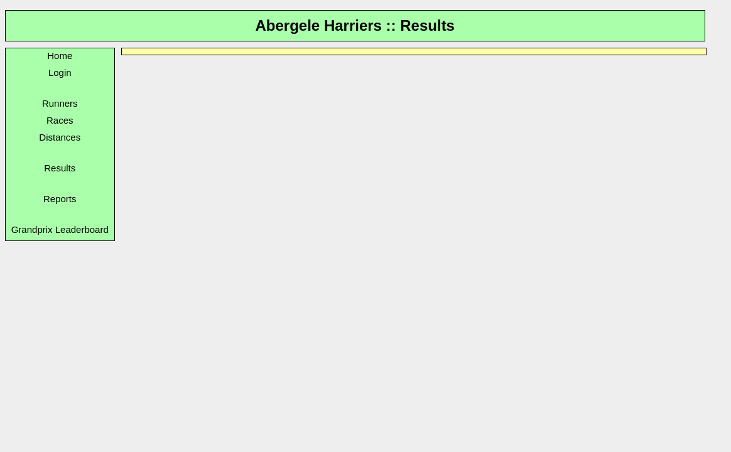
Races (59, 120)
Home (59, 55)
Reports (60, 198)
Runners (60, 103)
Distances (59, 137)
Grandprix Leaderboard (60, 229)
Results (59, 168)
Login (60, 72)
